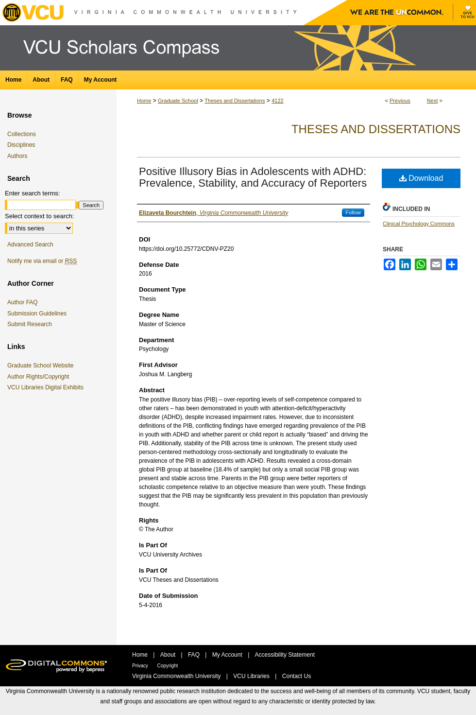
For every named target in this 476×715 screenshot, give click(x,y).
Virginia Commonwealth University (177, 676)
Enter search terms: (32, 193)
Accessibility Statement (285, 654)
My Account (228, 654)
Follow (353, 212)
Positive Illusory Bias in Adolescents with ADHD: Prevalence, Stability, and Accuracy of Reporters (253, 177)
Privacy (141, 665)
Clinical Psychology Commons (419, 224)
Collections (21, 134)
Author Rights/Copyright (40, 376)
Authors (17, 156)
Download (421, 178)
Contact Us (296, 676)
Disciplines (21, 144)
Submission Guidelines (37, 313)
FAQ (194, 654)
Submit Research (29, 324)
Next (432, 101)
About (168, 654)
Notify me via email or (42, 261)
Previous (400, 101)
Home (144, 101)
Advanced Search (30, 244)
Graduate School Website (42, 365)
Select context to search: (39, 216)
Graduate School (178, 101)
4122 (277, 101)
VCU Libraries (252, 676)
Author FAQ (22, 302)
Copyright (167, 665)
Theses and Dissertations (234, 101)
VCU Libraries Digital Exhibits (47, 387)
